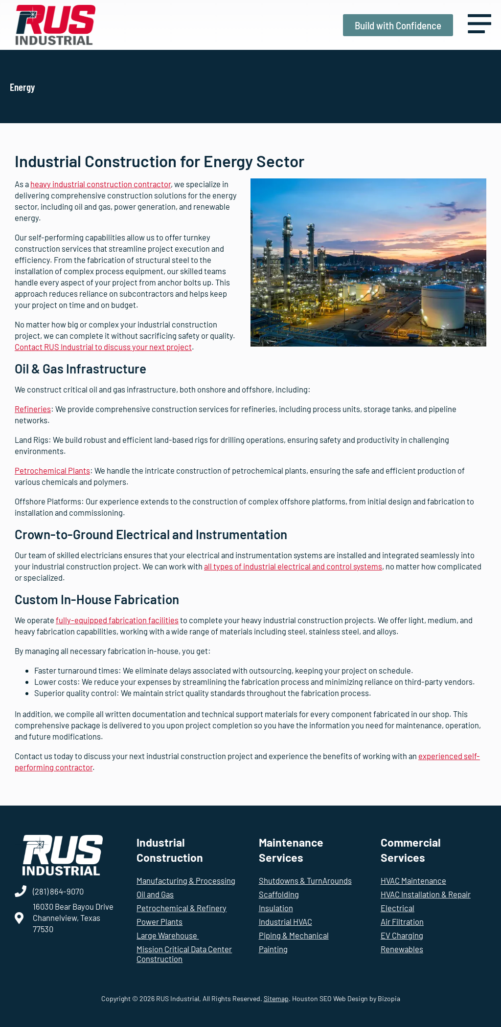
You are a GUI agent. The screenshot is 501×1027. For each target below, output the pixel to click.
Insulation (276, 908)
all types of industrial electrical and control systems (293, 566)
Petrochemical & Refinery (182, 908)
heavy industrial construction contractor (100, 184)
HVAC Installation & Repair (426, 894)
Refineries (33, 409)
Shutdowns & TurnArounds (305, 880)
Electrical (397, 908)
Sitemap (276, 998)
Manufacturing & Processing (186, 880)
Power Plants (159, 921)
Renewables (402, 949)
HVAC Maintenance (413, 880)
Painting (273, 949)
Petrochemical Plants (52, 470)
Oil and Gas (155, 894)
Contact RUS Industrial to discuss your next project (103, 346)
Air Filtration (402, 921)
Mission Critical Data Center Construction (184, 953)
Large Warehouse (168, 935)
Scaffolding (279, 894)
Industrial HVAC (285, 921)
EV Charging (402, 935)
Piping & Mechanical (294, 935)
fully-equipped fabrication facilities (117, 620)
